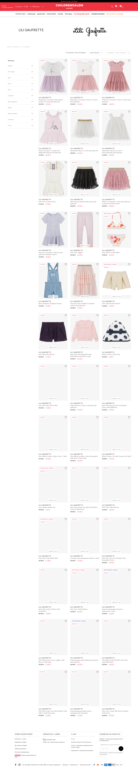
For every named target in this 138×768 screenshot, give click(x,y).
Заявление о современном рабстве (82, 750)
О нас (73, 739)
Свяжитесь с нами (20, 739)
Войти (4, 6)
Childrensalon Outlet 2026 (38, 764)
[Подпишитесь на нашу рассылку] (121, 748)
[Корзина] (122, 6)
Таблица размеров (20, 748)
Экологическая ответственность (81, 742)
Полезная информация (22, 752)
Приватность (74, 764)
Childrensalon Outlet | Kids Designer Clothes (69, 6)
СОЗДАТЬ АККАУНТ (7, 7)
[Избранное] (117, 6)
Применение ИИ (85, 764)
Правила (65, 764)
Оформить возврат (20, 742)
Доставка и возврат (21, 745)
